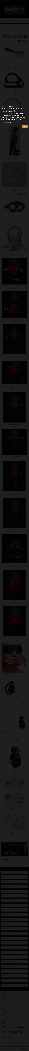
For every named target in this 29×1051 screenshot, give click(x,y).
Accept (25, 126)
